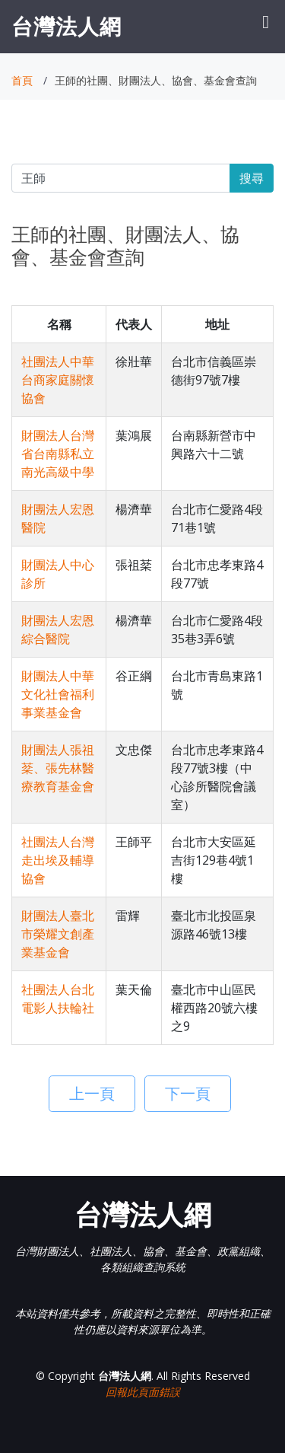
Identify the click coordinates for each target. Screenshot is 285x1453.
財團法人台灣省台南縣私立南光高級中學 (57, 453)
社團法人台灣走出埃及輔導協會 (57, 860)
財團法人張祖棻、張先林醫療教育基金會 (57, 768)
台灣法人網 (66, 25)
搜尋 (251, 178)
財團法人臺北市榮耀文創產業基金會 (57, 934)
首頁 (22, 80)
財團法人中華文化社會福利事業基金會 (57, 694)
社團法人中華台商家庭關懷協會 (57, 379)
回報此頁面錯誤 (143, 1391)
